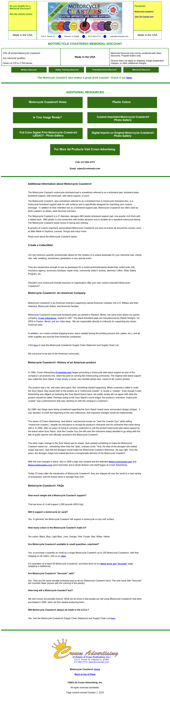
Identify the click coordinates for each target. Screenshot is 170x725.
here (129, 77)
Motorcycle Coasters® (144, 11)
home (97, 669)
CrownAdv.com (63, 372)
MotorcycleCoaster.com (120, 462)
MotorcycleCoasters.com (40, 465)
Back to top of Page (85, 674)
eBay (63, 556)
